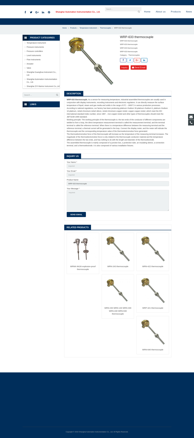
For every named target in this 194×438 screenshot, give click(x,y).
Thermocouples (105, 37)
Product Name (72, 189)
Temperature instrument (88, 37)
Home (64, 37)
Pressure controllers (35, 60)
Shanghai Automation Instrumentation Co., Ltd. (42, 89)
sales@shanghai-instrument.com (53, 3)
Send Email (138, 76)
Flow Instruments (34, 68)
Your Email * (72, 180)
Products (73, 37)
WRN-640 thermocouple (152, 360)
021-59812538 (30, 3)
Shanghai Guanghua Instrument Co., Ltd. (41, 82)
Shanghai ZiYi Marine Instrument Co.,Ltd (43, 95)
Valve (29, 77)
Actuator (30, 72)
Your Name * (72, 171)
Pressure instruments (35, 56)
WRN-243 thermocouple (117, 277)
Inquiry (124, 76)
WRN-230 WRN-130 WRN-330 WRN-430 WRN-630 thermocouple (117, 321)
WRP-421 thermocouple (152, 318)
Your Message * (73, 198)
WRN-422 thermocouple (152, 277)
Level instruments (34, 64)
